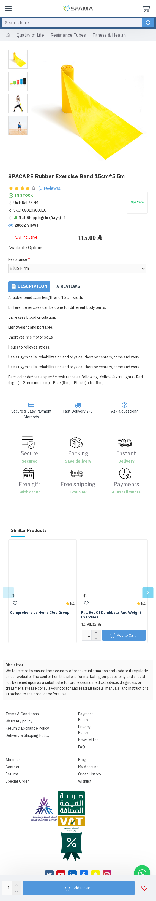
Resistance (17, 259)
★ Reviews (68, 286)
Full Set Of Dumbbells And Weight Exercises (111, 615)
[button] (8, 592)
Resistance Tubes (68, 35)
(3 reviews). (49, 188)
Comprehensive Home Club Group (39, 612)
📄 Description (29, 286)
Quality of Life (30, 35)
